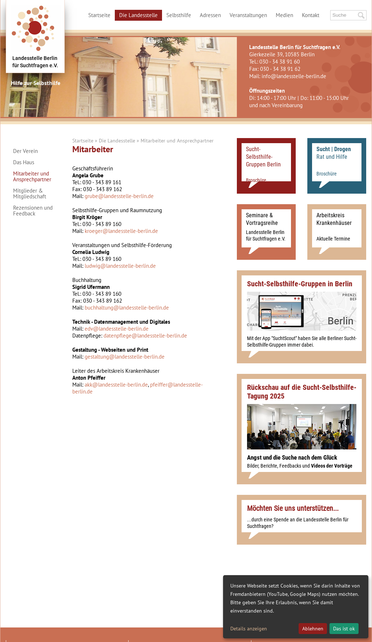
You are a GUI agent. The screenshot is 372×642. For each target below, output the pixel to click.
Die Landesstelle (138, 15)
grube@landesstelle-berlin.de (119, 196)
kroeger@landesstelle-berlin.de (121, 230)
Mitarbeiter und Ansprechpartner (32, 176)
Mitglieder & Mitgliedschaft (29, 193)
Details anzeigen (248, 628)
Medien (284, 15)
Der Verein (25, 151)
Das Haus (23, 162)
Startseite (99, 15)
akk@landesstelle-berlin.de (116, 384)
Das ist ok (344, 628)
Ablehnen (312, 628)
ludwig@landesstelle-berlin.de (120, 265)
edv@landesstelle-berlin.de (117, 328)
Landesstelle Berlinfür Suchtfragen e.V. (35, 61)
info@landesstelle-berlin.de (294, 76)
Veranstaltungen (248, 15)
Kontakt (310, 15)
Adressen (210, 15)
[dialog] (295, 606)
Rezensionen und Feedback (33, 211)
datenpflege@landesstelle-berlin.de (145, 335)
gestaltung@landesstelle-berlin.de (125, 356)
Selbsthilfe (178, 15)
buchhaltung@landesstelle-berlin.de (127, 307)
